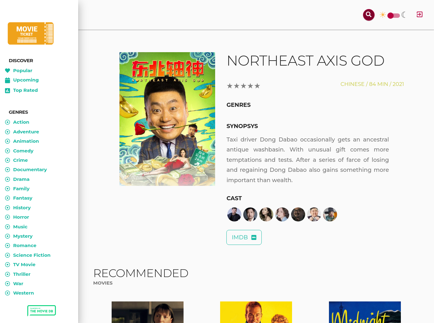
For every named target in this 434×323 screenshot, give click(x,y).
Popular (19, 70)
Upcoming (22, 80)
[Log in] (419, 14)
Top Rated (21, 90)
